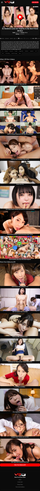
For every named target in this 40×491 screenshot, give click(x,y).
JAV (36, 51)
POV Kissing (7, 53)
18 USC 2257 (20, 482)
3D (2, 51)
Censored (11, 51)
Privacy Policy (20, 484)
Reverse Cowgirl (14, 53)
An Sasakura (21, 34)
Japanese (31, 51)
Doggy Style (21, 51)
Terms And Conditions (20, 487)
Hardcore (26, 51)
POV (3, 53)
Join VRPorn (35, 2)
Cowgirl (16, 51)
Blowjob (6, 51)
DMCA (20, 479)
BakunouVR (18, 32)
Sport (20, 53)
